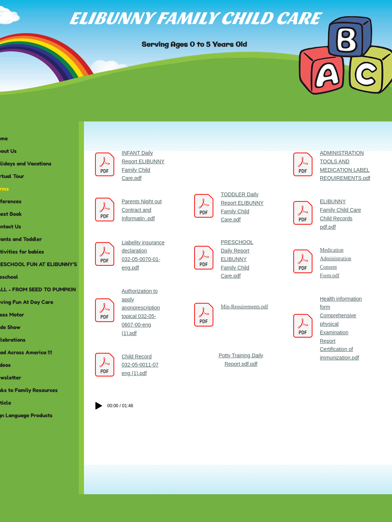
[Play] (98, 405)
